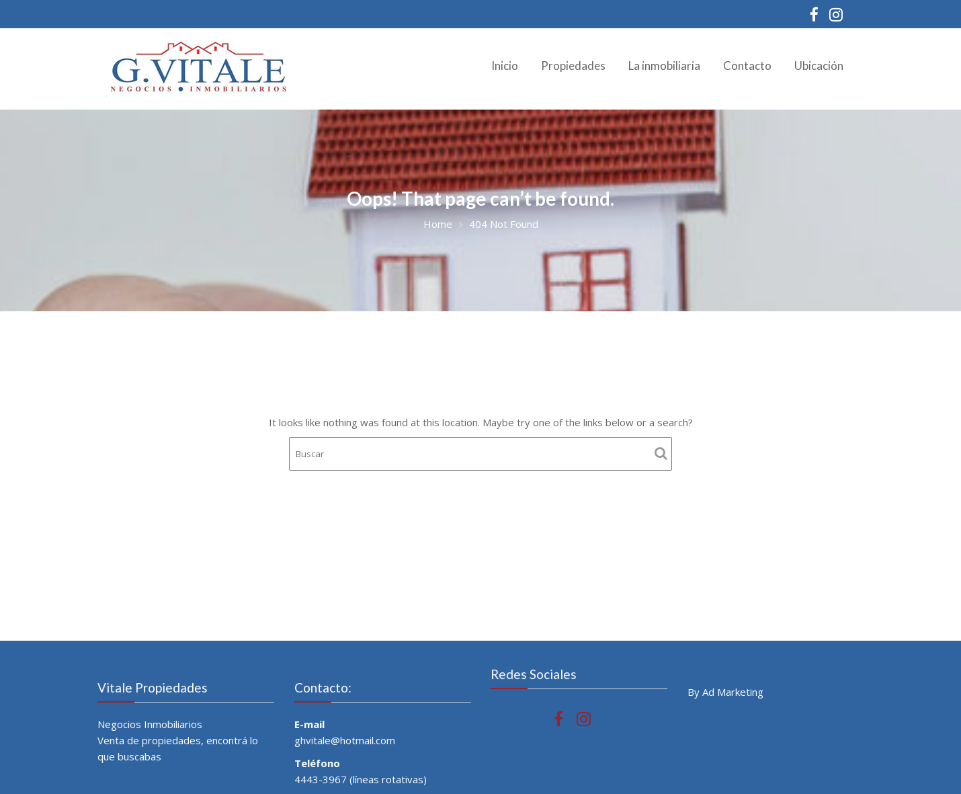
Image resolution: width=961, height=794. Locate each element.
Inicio (504, 65)
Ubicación (818, 65)
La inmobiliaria (664, 65)
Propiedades (573, 65)
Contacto (747, 65)
